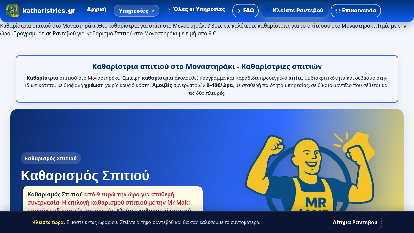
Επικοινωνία (355, 10)
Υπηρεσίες (137, 10)
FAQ (245, 10)
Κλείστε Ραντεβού (295, 10)
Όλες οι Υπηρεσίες (196, 9)
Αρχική (96, 9)
